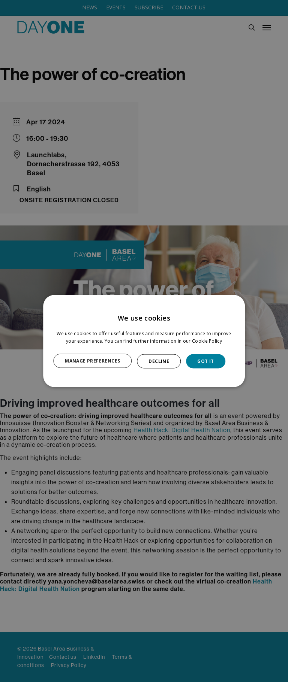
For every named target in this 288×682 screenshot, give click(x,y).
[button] (96, 361)
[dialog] (144, 341)
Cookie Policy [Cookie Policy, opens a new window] (207, 340)
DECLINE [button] (158, 361)
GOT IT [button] (205, 361)
